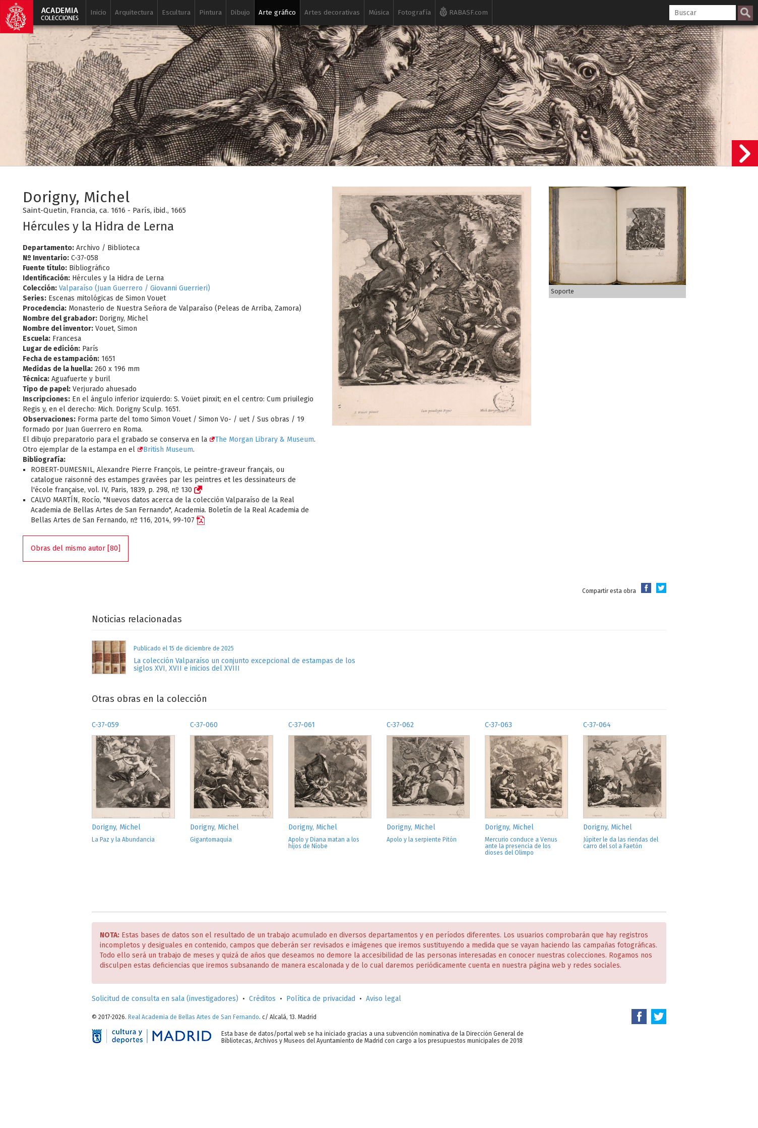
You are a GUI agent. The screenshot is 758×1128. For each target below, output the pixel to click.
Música (378, 12)
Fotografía (414, 12)
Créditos (262, 998)
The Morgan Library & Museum (261, 439)
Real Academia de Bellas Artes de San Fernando (193, 1017)
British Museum (165, 449)
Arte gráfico (277, 12)
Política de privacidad (320, 998)
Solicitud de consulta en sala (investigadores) (165, 998)
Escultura (176, 12)
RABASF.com (463, 12)
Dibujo (240, 12)
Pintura (210, 12)
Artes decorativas (332, 12)
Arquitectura (134, 12)
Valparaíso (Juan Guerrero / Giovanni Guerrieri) (134, 288)
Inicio (98, 12)
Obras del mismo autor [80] (75, 548)
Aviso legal (383, 998)
